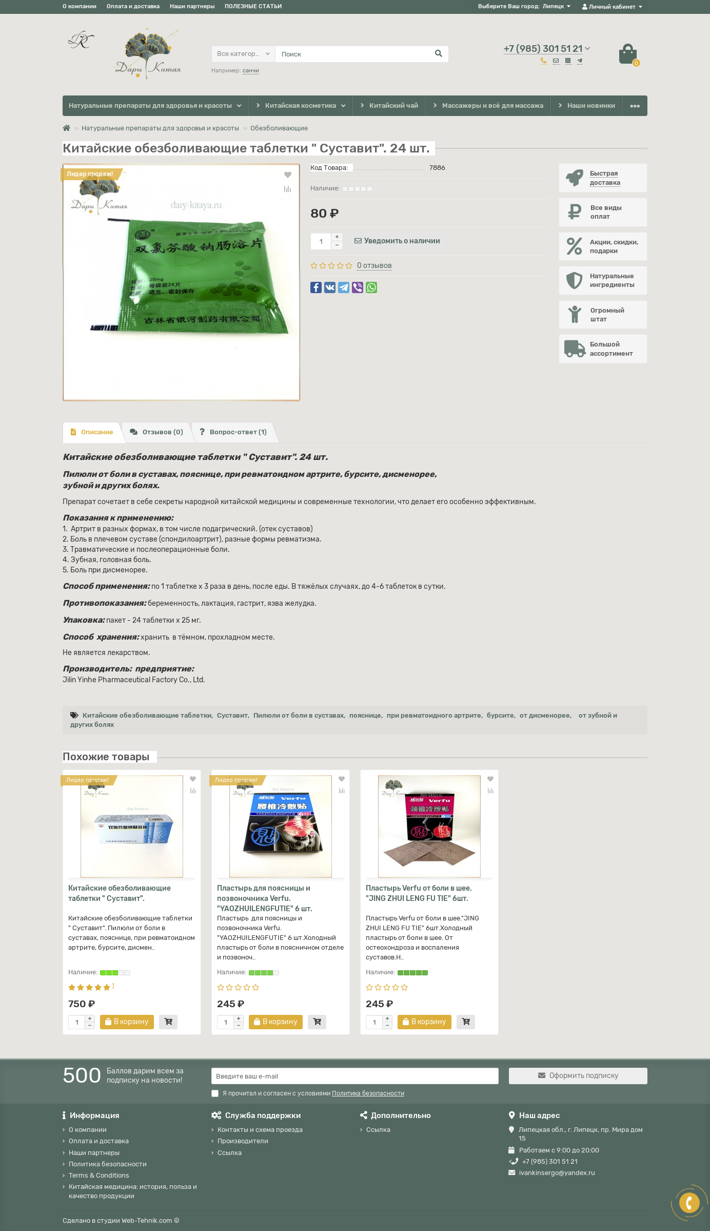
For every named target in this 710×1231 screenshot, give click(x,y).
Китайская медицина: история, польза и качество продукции (133, 1191)
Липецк (553, 6)
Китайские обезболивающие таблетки (147, 715)
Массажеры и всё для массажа (487, 106)
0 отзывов (374, 265)
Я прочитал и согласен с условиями (307, 1093)
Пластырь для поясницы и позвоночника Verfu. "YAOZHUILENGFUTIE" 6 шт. (264, 898)
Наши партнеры (192, 6)
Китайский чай (388, 106)
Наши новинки (586, 106)
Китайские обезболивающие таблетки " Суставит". (119, 893)
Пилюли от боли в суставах (298, 715)
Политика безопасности (108, 1164)
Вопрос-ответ (233, 432)
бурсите (500, 715)
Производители (243, 1141)
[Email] (355, 1076)
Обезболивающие (279, 128)
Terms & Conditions (99, 1175)
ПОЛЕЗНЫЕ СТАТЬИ (253, 6)
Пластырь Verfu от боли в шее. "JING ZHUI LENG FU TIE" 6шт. (419, 893)
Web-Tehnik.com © (151, 1220)
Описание (92, 432)
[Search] (362, 54)
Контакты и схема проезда (260, 1129)
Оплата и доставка (133, 6)
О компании (79, 6)
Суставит (232, 715)
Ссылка (230, 1153)
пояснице (365, 715)
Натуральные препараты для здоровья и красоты (150, 105)
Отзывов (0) (156, 432)
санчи (251, 70)
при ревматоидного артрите (434, 715)
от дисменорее (545, 715)
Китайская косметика (295, 106)
